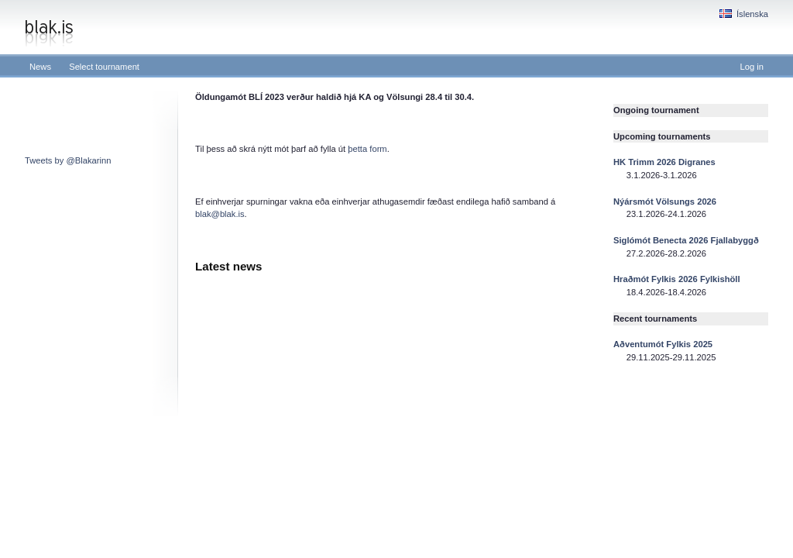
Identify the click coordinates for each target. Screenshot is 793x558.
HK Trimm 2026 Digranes (664, 162)
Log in (752, 66)
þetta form (367, 148)
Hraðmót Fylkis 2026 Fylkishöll (676, 279)
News (40, 66)
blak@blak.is (220, 214)
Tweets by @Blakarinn (68, 160)
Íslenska (743, 14)
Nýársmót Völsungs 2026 (664, 201)
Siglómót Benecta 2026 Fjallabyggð (686, 240)
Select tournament (104, 66)
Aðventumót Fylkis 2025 (662, 344)
